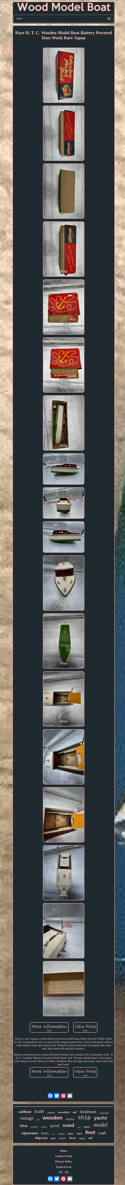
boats (45, 1133)
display (70, 1119)
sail (90, 1138)
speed (54, 1125)
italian (82, 1138)
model (101, 1125)
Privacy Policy (63, 1161)
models (62, 1138)
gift (38, 1119)
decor (72, 1138)
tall (74, 1112)
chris (70, 1133)
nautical (51, 1112)
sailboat (25, 1112)
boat (90, 1132)
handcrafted (104, 1113)
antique (34, 1126)
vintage (27, 1118)
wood (68, 1125)
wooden (52, 1118)
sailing (61, 1133)
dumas (87, 1127)
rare (79, 1133)
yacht (101, 1118)
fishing (44, 1127)
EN (61, 1172)
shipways (41, 1138)
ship (84, 1118)
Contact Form (63, 1156)
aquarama (29, 1133)
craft (102, 1133)
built (53, 1138)
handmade (88, 1111)
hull (53, 1134)
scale (39, 1111)
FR (67, 1172)
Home (63, 1150)
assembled (64, 1112)
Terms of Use (63, 1166)
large (79, 1127)
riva (23, 1125)
